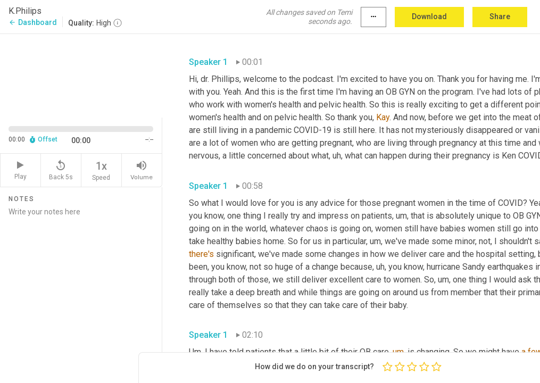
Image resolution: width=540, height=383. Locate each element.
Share (499, 16)
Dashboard (33, 22)
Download (429, 16)
